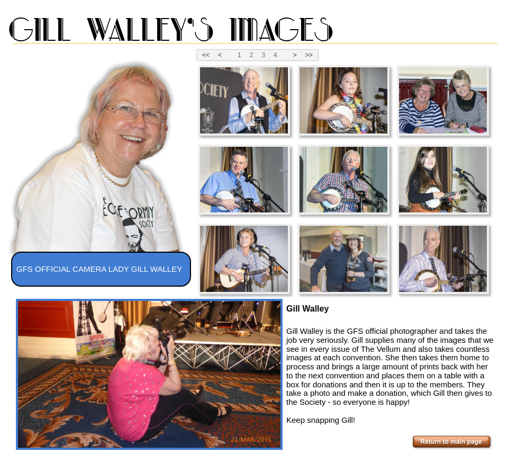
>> (309, 55)
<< (206, 55)
